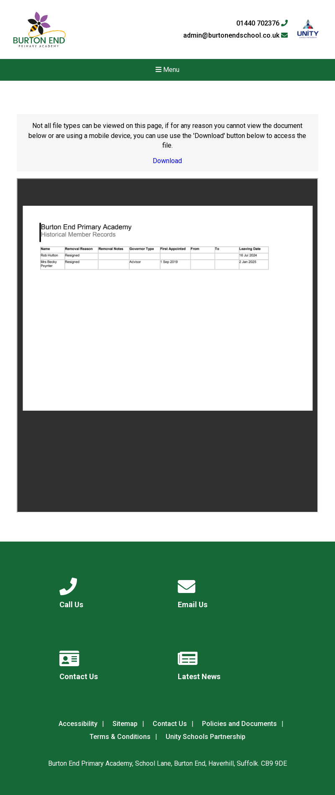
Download (167, 161)
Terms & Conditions (120, 737)
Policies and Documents (239, 724)
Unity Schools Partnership (205, 737)
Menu (167, 70)
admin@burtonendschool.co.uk (235, 35)
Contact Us (170, 724)
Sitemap (125, 724)
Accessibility (78, 724)
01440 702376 (262, 23)
